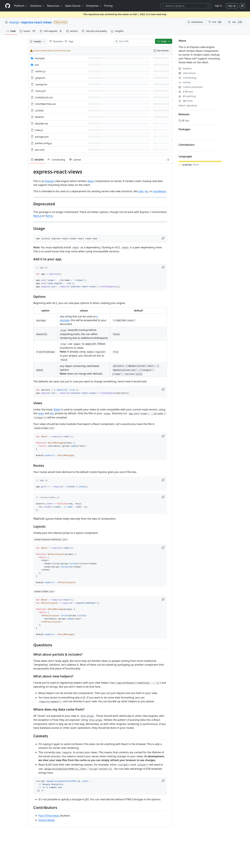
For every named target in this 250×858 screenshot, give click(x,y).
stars (186, 91)
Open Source (74, 5)
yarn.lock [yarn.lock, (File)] (39, 149)
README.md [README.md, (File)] (41, 123)
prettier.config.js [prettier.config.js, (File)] (43, 143)
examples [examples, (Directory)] (40, 58)
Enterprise (94, 5)
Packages (184, 129)
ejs (146, 191)
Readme (185, 68)
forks (186, 100)
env (52, 413)
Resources (54, 5)
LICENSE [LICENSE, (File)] (39, 110)
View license (187, 73)
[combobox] (135, 41)
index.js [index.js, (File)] (39, 130)
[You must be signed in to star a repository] (235, 22)
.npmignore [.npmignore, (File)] (41, 84)
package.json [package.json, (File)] (42, 136)
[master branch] (37, 41)
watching (187, 96)
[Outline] (168, 159)
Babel (57, 409)
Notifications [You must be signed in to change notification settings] (195, 22)
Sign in (218, 5)
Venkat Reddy (46, 820)
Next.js (37, 216)
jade (140, 191)
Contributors (187, 144)
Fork (215, 22)
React (91, 181)
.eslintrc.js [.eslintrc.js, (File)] (40, 71)
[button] (163, 238)
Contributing (187, 77)
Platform (21, 5)
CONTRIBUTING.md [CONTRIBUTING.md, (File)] (45, 104)
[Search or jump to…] (185, 5)
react (41, 413)
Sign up (232, 5)
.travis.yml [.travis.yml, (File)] (40, 90)
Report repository (188, 105)
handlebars (159, 191)
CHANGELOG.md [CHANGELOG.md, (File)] (43, 97)
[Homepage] (7, 5)
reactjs (14, 22)
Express (49, 181)
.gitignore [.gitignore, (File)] (40, 77)
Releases (184, 114)
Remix (49, 216)
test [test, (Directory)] (37, 64)
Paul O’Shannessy (48, 815)
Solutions (37, 5)
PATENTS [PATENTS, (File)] (39, 117)
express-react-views (36, 22)
